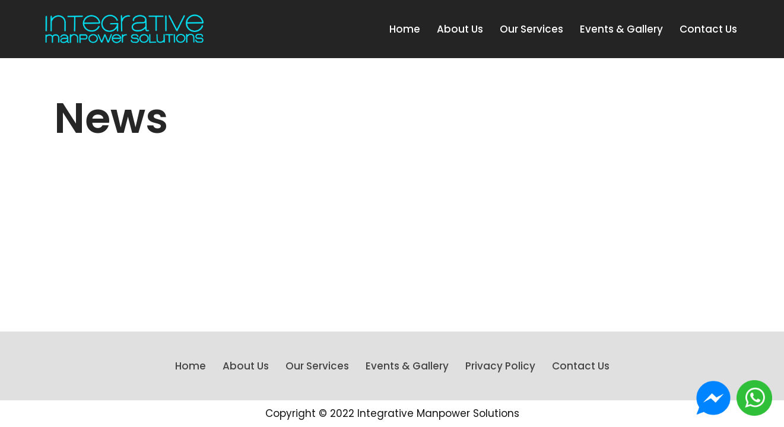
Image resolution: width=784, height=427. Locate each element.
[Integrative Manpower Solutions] (125, 29)
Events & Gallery (621, 29)
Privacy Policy (500, 366)
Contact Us (708, 29)
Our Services (531, 29)
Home (404, 29)
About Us (460, 29)
